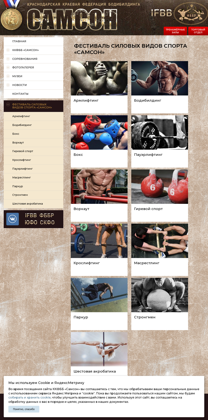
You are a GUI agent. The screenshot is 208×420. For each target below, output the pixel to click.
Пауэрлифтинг (148, 154)
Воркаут (81, 209)
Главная (19, 41)
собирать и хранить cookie (29, 397)
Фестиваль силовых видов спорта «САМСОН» (32, 106)
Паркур (81, 317)
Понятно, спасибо (24, 409)
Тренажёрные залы (175, 31)
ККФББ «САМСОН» (25, 50)
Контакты (20, 93)
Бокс (78, 154)
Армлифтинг (86, 100)
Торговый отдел (198, 31)
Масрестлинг (146, 263)
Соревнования (24, 59)
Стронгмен (144, 317)
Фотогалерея (23, 67)
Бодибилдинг (147, 100)
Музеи (17, 76)
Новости (19, 85)
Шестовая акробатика (95, 371)
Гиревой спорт (148, 209)
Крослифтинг (87, 263)
